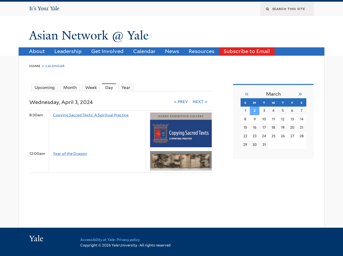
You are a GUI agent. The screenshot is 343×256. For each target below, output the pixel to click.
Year (125, 87)
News (172, 51)
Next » (200, 101)
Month (70, 87)
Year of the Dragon (70, 153)
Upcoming (45, 87)
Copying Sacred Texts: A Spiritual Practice (91, 115)
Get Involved (107, 51)
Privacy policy (128, 240)
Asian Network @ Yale (90, 35)
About (37, 51)
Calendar (144, 51)
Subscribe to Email (247, 51)
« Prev (181, 101)
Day (110, 87)
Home (34, 66)
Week (91, 87)
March (273, 94)
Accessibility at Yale (97, 240)
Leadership (68, 51)
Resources (201, 51)
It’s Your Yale (44, 8)
